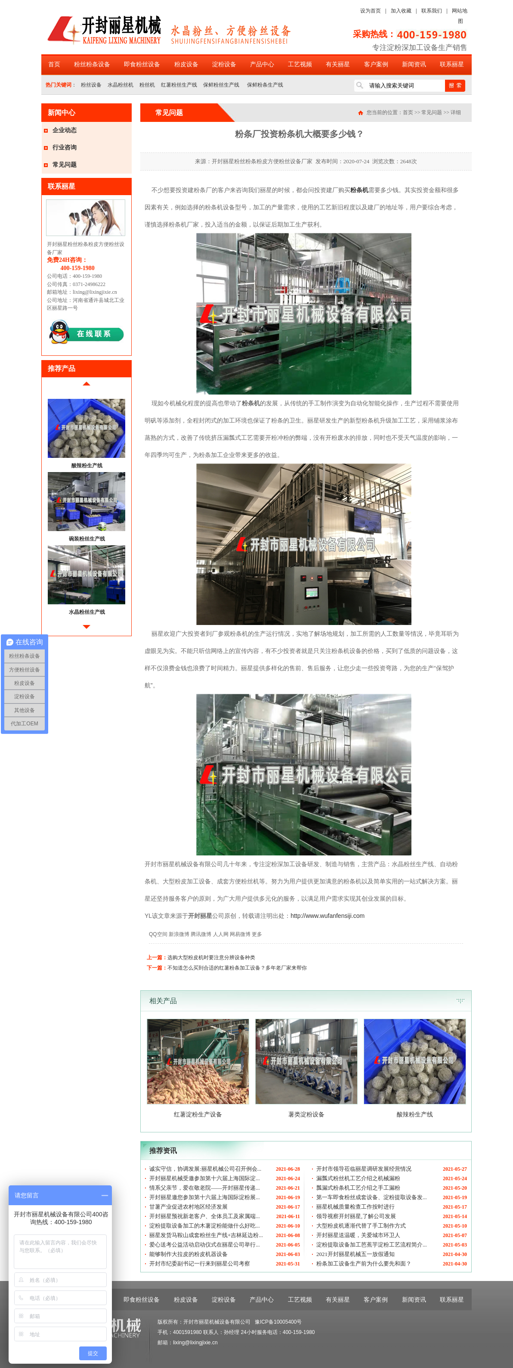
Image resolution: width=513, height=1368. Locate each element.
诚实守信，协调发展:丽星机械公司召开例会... (205, 1169)
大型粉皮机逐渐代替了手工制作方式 (361, 1225)
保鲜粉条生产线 (264, 85)
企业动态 (65, 130)
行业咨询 (65, 147)
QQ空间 (158, 934)
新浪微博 (179, 934)
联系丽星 (452, 64)
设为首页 (370, 11)
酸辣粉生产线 (86, 466)
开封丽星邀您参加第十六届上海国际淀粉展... (204, 1197)
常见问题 (65, 165)
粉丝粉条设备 (92, 64)
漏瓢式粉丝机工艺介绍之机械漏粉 (358, 1178)
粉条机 (359, 190)
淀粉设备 (224, 64)
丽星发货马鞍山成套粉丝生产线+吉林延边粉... (206, 1235)
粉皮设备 (186, 64)
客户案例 (376, 64)
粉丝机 (147, 85)
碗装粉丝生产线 (87, 539)
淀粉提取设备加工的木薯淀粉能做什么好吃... (204, 1225)
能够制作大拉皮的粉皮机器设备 (188, 1254)
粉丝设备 (91, 85)
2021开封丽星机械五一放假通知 (355, 1254)
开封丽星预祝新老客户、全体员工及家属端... (204, 1216)
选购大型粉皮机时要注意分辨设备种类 (211, 957)
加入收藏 (401, 11)
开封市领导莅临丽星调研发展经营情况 (363, 1169)
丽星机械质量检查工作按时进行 (355, 1206)
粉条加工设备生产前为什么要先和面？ (363, 1263)
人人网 (221, 934)
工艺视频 (300, 64)
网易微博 (240, 934)
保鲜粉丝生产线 (221, 85)
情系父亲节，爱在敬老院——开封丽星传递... (204, 1188)
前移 (86, 387)
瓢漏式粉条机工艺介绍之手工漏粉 (358, 1188)
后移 (86, 630)
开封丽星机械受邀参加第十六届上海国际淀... (204, 1178)
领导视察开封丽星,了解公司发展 (356, 1216)
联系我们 (431, 11)
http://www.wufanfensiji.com (327, 915)
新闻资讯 (414, 64)
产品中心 (262, 64)
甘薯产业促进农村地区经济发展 (188, 1206)
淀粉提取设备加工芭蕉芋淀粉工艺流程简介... (371, 1244)
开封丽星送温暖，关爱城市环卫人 (358, 1235)
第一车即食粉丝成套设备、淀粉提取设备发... (371, 1197)
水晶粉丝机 (120, 85)
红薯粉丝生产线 (179, 85)
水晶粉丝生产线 (87, 612)
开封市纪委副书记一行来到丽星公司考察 (199, 1263)
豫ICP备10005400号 (278, 1322)
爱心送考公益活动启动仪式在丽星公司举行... (204, 1244)
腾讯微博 (201, 934)
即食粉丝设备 (142, 64)
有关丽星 (338, 64)
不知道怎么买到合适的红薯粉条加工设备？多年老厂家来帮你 (237, 968)
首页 (54, 64)
